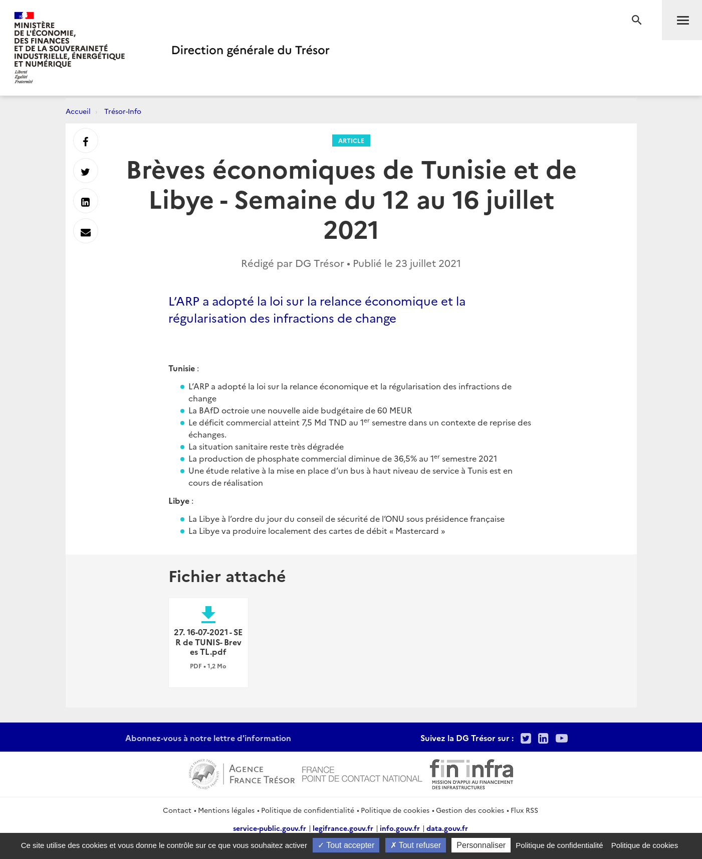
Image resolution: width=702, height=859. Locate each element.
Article (351, 140)
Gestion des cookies (470, 810)
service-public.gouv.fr (269, 828)
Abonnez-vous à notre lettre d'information (208, 738)
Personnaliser (481, 845)
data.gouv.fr (447, 828)
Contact (177, 810)
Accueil (78, 111)
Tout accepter (346, 845)
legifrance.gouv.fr (343, 828)
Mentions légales (226, 810)
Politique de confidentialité (307, 810)
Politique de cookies (395, 810)
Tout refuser (415, 845)
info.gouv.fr (400, 828)
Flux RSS (524, 810)
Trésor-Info (122, 111)
